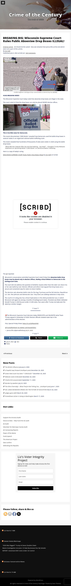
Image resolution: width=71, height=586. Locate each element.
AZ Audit (6, 424)
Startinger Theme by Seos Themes (49, 583)
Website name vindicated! (13, 377)
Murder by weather (11, 383)
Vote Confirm (7, 442)
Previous (8, 353)
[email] (35, 482)
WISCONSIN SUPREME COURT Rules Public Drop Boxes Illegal (23, 155)
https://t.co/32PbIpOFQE (30, 323)
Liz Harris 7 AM (9, 531)
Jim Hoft (7, 51)
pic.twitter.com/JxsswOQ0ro (27, 328)
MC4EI (55, 92)
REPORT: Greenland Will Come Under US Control (18, 551)
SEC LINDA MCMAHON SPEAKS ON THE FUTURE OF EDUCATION (26, 390)
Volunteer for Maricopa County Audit (15, 427)
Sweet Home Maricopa (12, 541)
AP (7, 274)
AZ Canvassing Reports (10, 430)
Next (64, 353)
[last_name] (35, 476)
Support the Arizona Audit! (12, 417)
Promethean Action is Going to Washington (19, 396)
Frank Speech (7, 436)
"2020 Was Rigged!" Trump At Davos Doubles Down (19, 545)
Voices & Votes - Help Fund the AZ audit (16, 421)
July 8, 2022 (29, 330)
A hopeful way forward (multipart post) (18, 370)
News (8, 344)
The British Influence (12, 367)
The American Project (10, 439)
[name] (35, 471)
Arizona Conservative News (14, 562)
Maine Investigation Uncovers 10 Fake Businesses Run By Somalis (24, 548)
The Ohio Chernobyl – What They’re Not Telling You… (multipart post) (28, 386)
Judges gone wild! (11, 393)
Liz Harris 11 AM (10, 572)
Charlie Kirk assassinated (13, 380)
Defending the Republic (11, 446)
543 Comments (31, 53)
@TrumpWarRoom (11, 328)
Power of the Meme (9, 433)
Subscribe (35, 488)
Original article (8, 47)
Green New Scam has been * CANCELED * (19, 373)
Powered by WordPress (35, 580)
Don (18, 342)
